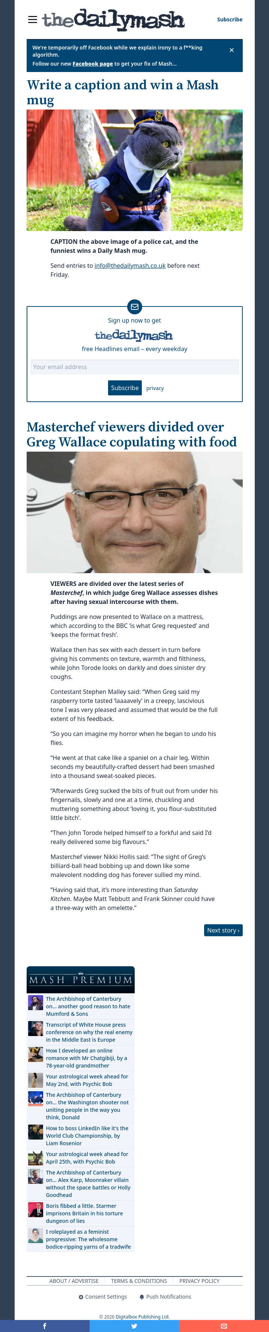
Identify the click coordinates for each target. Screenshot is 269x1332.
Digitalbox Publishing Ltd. (143, 1317)
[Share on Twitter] (134, 1326)
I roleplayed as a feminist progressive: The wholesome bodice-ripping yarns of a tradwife (88, 1239)
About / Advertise (74, 1280)
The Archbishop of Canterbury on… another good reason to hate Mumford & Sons (88, 1006)
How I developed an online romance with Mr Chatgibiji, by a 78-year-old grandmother (86, 1058)
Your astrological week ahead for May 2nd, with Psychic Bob (87, 1080)
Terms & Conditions (139, 1280)
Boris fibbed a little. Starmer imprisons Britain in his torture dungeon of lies (84, 1213)
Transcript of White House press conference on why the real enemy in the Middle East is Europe (89, 1032)
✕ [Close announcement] (231, 49)
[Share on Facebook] (45, 1326)
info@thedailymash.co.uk (130, 265)
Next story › (223, 930)
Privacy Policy (199, 1280)
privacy (155, 388)
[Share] (224, 1326)
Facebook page (93, 63)
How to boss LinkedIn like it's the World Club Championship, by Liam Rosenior (87, 1136)
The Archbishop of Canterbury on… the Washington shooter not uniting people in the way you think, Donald (87, 1106)
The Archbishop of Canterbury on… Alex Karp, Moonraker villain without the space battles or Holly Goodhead (88, 1183)
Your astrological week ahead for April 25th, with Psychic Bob (87, 1157)
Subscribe (124, 388)
